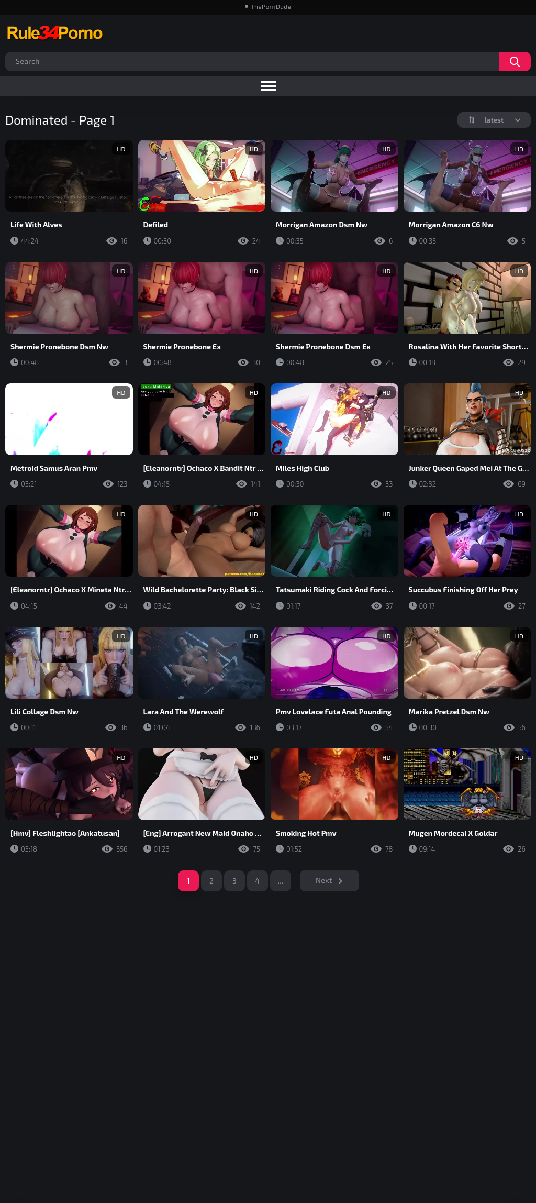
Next (324, 880)
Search (515, 61)
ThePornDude (271, 6)
